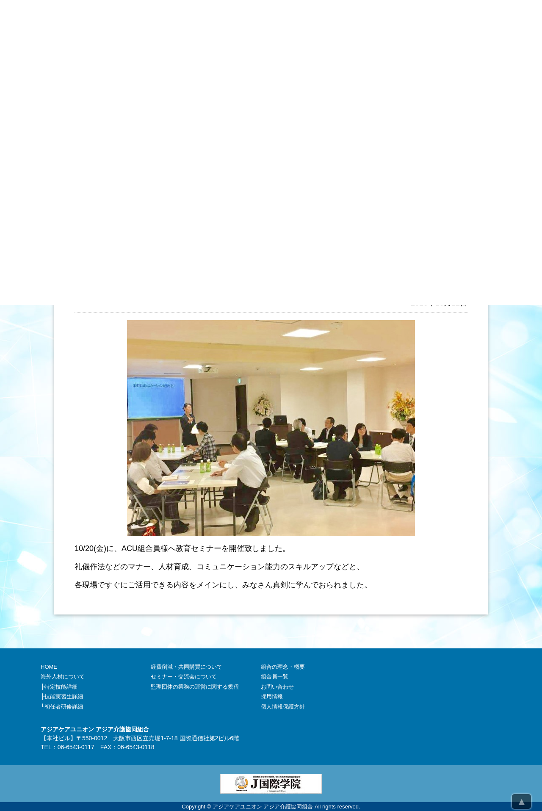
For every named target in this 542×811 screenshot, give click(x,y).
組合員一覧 (274, 676)
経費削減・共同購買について (186, 667)
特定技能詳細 (60, 687)
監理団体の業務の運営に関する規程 (195, 687)
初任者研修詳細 (63, 706)
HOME (49, 667)
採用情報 (272, 696)
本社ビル (58, 738)
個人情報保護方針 (283, 706)
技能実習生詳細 (63, 696)
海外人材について (63, 676)
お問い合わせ (277, 687)
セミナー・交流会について (184, 676)
